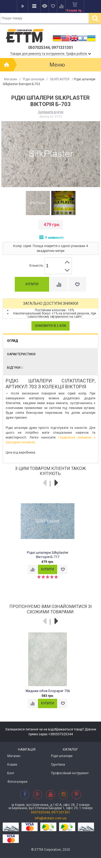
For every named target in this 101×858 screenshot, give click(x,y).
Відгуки (15, 368)
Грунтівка (58, 764)
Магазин (10, 79)
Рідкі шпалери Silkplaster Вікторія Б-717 (47, 555)
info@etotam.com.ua (50, 818)
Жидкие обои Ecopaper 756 (47, 691)
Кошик (12, 764)
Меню (57, 64)
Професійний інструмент (70, 773)
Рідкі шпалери (33, 79)
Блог (10, 773)
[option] (37, 203)
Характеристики (21, 354)
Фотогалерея (17, 782)
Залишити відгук (50, 112)
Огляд (12, 341)
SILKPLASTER (60, 79)
